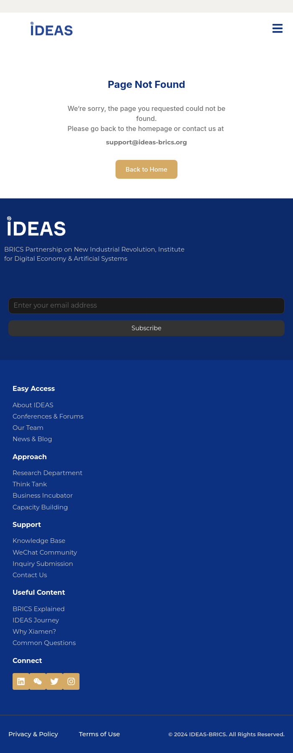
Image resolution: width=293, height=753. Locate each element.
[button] (277, 28)
